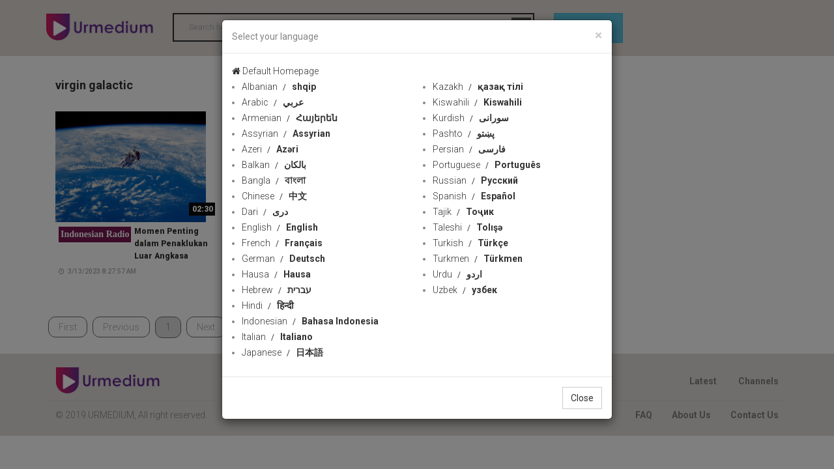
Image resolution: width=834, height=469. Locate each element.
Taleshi (467, 227)
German (283, 258)
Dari (265, 211)
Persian (469, 149)
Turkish (470, 243)
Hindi (268, 305)
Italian (277, 337)
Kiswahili (477, 102)
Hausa (276, 274)
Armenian (290, 118)
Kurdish (471, 118)
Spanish (474, 196)
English (280, 227)
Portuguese (487, 165)
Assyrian (286, 133)
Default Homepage (275, 71)
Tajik (463, 211)
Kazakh (478, 86)
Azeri (270, 149)
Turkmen (478, 258)
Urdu (457, 274)
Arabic (273, 102)
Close (582, 398)
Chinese (274, 196)
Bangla (274, 180)
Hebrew (276, 290)
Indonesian (310, 321)
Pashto (464, 133)
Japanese (282, 352)
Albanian (279, 86)
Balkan (274, 165)
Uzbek (465, 290)
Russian (475, 180)
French (282, 243)
